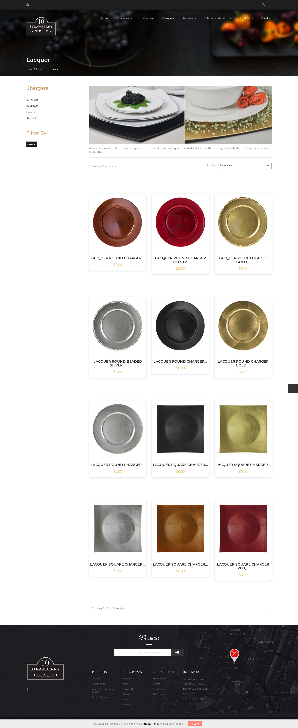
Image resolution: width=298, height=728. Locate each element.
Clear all (31, 144)
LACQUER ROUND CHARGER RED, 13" (180, 260)
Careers (126, 683)
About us (127, 678)
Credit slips (159, 689)
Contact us (128, 689)
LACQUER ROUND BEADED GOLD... (243, 260)
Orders (156, 683)
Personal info (159, 678)
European (32, 99)
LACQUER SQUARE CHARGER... (180, 465)
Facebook (27, 689)
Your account (163, 671)
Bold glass (32, 105)
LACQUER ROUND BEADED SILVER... (117, 363)
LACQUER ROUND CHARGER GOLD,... (243, 363)
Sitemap (126, 694)
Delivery (96, 678)
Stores (125, 699)
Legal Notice (98, 683)
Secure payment (100, 697)
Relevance (245, 166)
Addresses (158, 694)
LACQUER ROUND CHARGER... (117, 258)
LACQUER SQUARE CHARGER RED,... (243, 566)
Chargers (37, 88)
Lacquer (31, 112)
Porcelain (31, 118)
